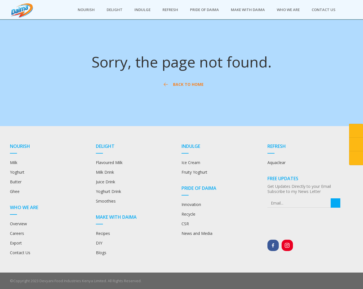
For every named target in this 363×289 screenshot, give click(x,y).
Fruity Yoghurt (194, 172)
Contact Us (323, 9)
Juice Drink (105, 181)
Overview (18, 223)
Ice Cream (191, 162)
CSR (185, 223)
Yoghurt (17, 172)
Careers (17, 233)
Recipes (103, 233)
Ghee (15, 191)
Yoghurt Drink (108, 191)
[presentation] (304, 219)
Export (16, 243)
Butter (16, 181)
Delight (115, 9)
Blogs (101, 252)
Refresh (170, 9)
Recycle (188, 214)
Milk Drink (105, 172)
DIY (99, 243)
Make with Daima (248, 9)
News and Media (197, 233)
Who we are (288, 9)
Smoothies (106, 201)
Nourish (86, 9)
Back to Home (182, 84)
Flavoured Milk (109, 162)
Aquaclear (276, 162)
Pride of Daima (204, 9)
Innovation (191, 204)
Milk (13, 162)
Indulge (142, 9)
